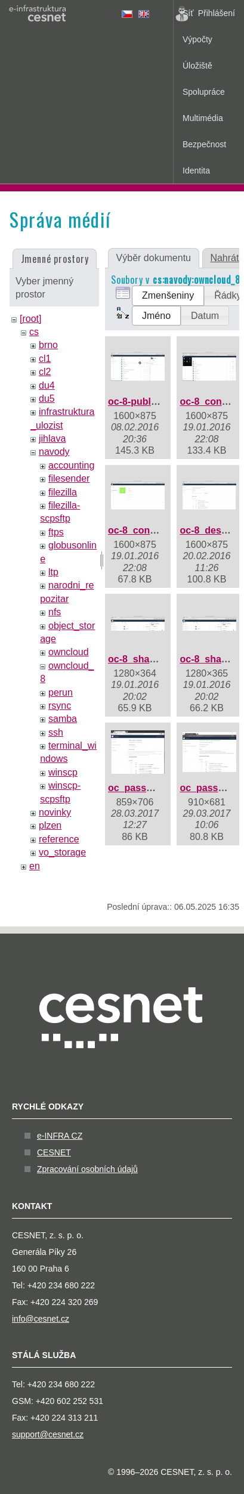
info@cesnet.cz (40, 1318)
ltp (53, 572)
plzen (50, 825)
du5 (47, 398)
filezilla (62, 492)
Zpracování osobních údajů (87, 1169)
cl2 (45, 372)
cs (34, 332)
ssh (55, 732)
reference (59, 839)
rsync (59, 705)
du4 (47, 385)
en (34, 866)
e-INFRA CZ (59, 1135)
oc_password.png (148, 788)
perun (60, 692)
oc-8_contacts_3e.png (158, 530)
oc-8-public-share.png (158, 401)
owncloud (68, 652)
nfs (54, 612)
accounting (71, 465)
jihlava (52, 438)
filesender (68, 478)
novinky (55, 812)
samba (62, 719)
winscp (63, 772)
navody (54, 452)
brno (48, 345)
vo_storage (62, 852)
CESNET (54, 1152)
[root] (30, 319)
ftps (56, 532)
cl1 (45, 359)
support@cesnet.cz (48, 1434)
